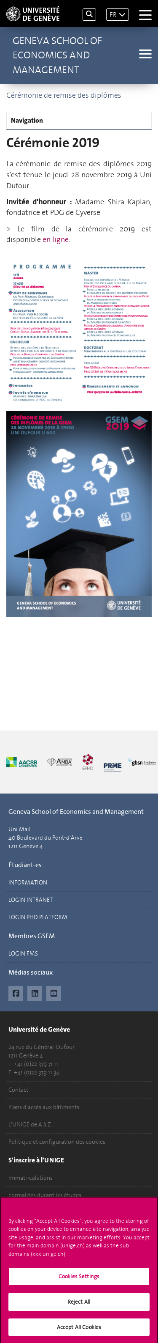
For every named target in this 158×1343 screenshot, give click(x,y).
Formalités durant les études (44, 1195)
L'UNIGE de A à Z (29, 1125)
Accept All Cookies (79, 1331)
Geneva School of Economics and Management (57, 55)
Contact (18, 1090)
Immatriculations (30, 1178)
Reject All (79, 1305)
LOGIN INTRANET (30, 900)
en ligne (56, 239)
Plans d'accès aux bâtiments (43, 1107)
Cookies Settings (79, 1280)
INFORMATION (27, 883)
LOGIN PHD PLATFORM (37, 917)
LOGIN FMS (23, 954)
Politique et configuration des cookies (56, 1142)
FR (113, 14)
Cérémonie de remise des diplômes (63, 95)
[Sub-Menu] (144, 55)
